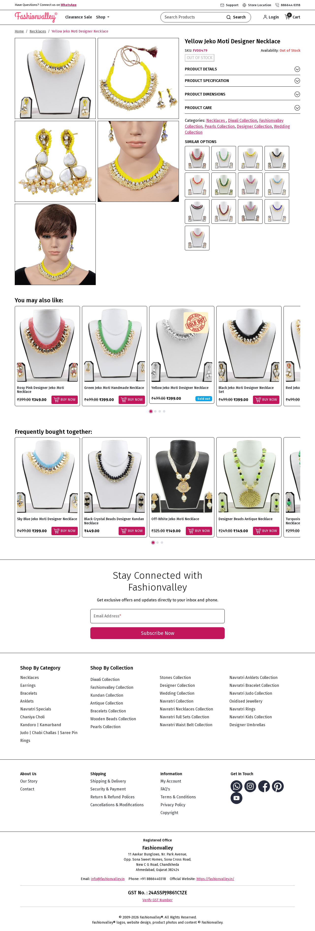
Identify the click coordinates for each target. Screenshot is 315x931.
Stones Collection (175, 677)
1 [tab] (151, 411)
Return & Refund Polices (112, 797)
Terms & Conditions (178, 797)
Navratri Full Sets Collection (184, 717)
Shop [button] (101, 17)
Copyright (169, 812)
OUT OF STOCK (199, 57)
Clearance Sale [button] (78, 17)
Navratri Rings (242, 709)
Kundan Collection (106, 695)
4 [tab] (164, 411)
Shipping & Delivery (108, 781)
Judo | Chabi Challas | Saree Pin (49, 732)
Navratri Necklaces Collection (186, 709)
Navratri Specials (35, 709)
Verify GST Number (157, 900)
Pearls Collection (220, 126)
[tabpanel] (47, 356)
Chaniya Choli (32, 717)
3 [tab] (159, 411)
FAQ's (165, 789)
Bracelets (28, 693)
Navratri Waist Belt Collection (186, 724)
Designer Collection (254, 126)
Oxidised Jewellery (245, 701)
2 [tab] (155, 411)
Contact (27, 789)
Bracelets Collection (108, 711)
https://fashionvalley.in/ (215, 879)
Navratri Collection (176, 701)
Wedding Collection (177, 693)
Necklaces (38, 31)
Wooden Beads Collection (113, 719)
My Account (170, 781)
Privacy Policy (172, 805)
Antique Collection (106, 703)
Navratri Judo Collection (250, 693)
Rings (25, 740)
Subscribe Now (157, 633)
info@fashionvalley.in (108, 879)
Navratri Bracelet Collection (254, 685)
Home (19, 31)
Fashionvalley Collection (111, 687)
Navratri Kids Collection (250, 717)
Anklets (27, 701)
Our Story (28, 781)
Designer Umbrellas (247, 724)
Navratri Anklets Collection (253, 677)
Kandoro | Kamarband (40, 724)
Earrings (28, 685)
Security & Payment (108, 789)
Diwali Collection (242, 120)
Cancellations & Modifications (117, 805)
